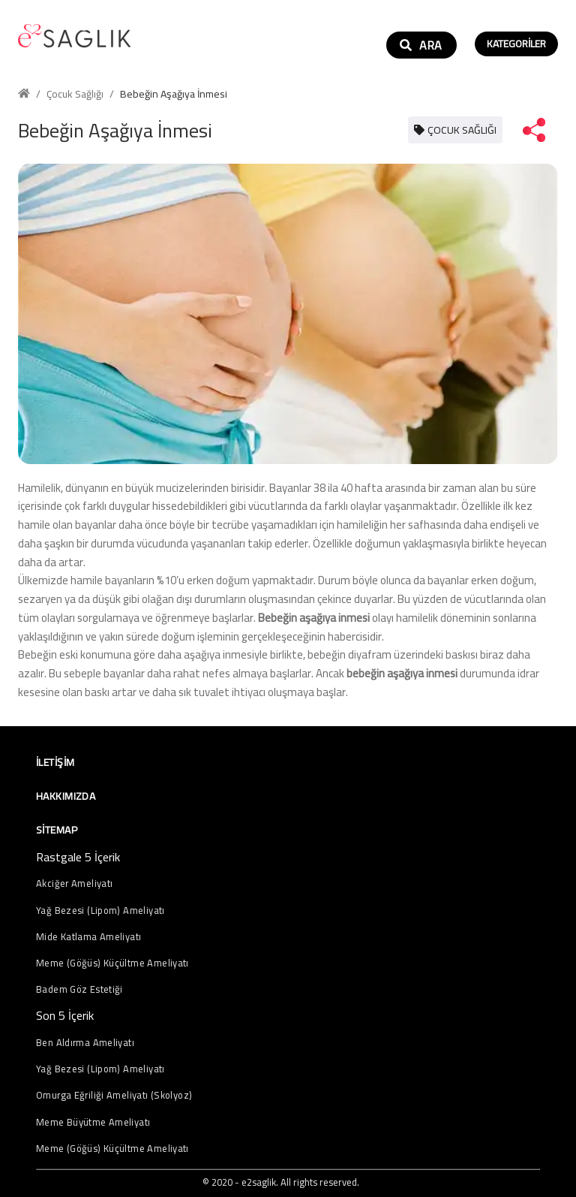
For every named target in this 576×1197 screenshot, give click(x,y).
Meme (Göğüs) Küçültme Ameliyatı (112, 963)
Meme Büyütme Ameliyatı (93, 1122)
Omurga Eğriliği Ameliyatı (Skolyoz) (114, 1095)
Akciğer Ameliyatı (74, 883)
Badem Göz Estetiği (79, 989)
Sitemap (56, 830)
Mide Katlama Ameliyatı (88, 937)
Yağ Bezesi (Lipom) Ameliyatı (100, 910)
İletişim (55, 762)
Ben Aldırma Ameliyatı (85, 1043)
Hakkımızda (65, 796)
